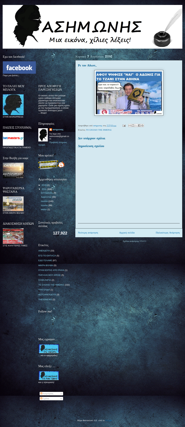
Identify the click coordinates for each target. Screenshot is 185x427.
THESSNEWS (45, 299)
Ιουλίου (44, 201)
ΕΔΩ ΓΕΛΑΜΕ (45, 260)
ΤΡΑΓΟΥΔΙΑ (44, 290)
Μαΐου (44, 209)
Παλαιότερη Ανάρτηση (168, 233)
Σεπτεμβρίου (47, 193)
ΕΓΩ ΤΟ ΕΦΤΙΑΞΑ (47, 255)
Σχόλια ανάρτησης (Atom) (134, 241)
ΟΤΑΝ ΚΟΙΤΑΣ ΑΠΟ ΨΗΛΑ (51, 270)
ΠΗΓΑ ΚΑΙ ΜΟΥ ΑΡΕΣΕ (49, 275)
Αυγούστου (46, 197)
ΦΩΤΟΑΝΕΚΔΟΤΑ (47, 294)
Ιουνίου (44, 205)
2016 (44, 189)
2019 (44, 185)
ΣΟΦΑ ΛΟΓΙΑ (44, 280)
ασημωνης (58, 129)
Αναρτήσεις (47, 393)
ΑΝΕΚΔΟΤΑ (44, 250)
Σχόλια (44, 398)
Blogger (108, 420)
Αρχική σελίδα (127, 233)
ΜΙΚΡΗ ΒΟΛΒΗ (45, 265)
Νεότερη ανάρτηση (88, 233)
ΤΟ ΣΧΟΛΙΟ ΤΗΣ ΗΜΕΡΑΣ (99, 130)
